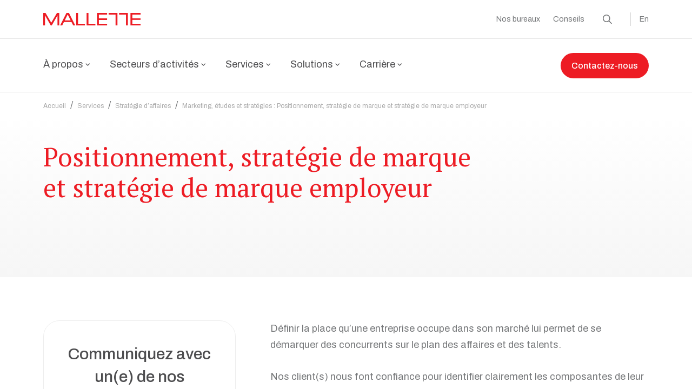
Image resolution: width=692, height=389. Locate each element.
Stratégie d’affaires (143, 99)
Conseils (568, 19)
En (644, 19)
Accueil (54, 99)
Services (90, 99)
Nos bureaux (518, 19)
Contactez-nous (604, 65)
